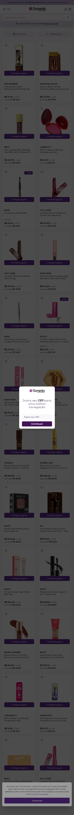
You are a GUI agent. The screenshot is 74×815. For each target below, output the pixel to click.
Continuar (37, 423)
